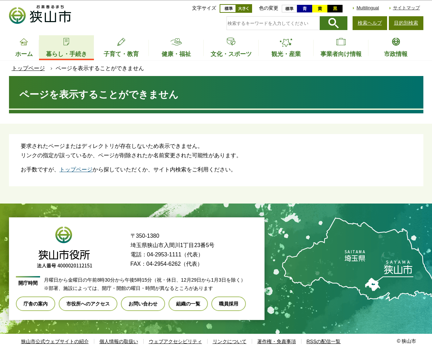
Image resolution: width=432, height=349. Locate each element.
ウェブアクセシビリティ (175, 341)
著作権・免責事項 (276, 341)
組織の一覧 (188, 303)
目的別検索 (406, 23)
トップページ (28, 68)
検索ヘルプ (370, 23)
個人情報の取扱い (118, 341)
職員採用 (228, 303)
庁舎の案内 (35, 303)
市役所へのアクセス (88, 303)
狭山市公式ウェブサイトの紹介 (55, 341)
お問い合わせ (142, 303)
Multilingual (367, 7)
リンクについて (230, 341)
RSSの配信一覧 (324, 341)
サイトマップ (406, 7)
